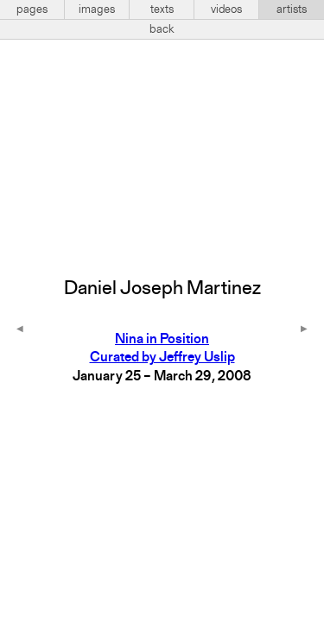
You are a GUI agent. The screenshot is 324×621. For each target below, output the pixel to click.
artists (291, 9)
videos (226, 9)
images (97, 9)
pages (32, 9)
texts (162, 9)
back (162, 29)
